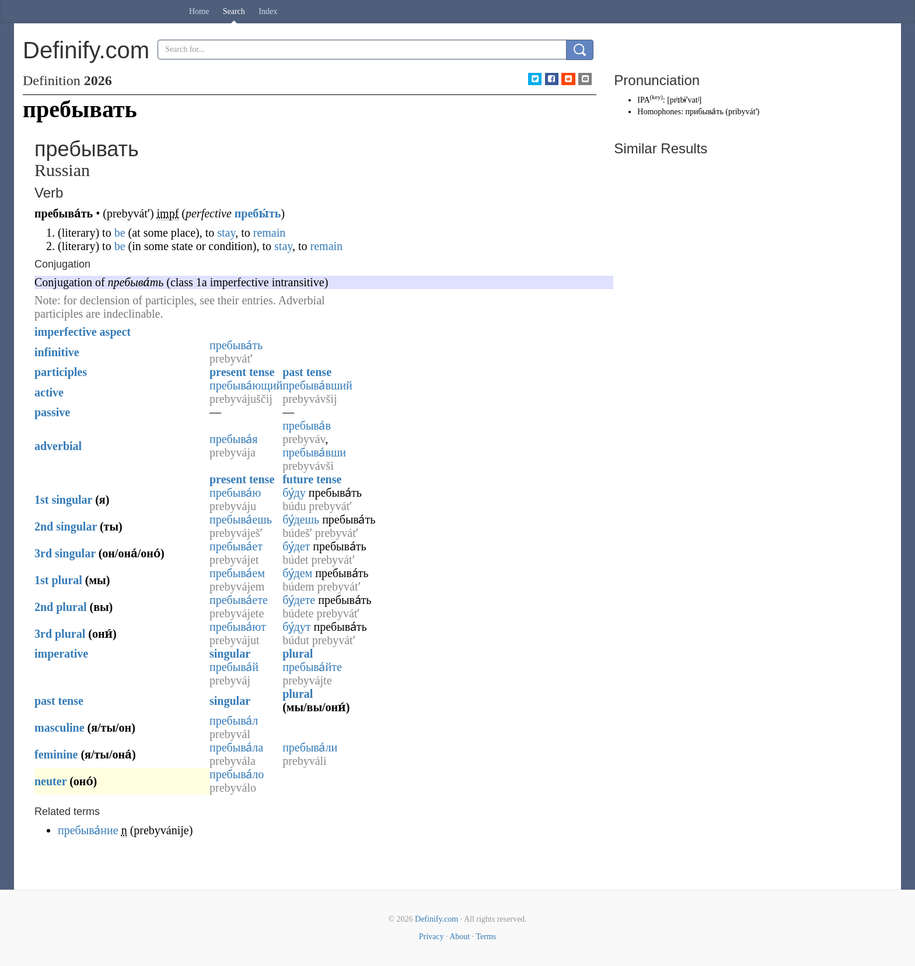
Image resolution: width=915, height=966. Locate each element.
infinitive (56, 352)
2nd (43, 526)
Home (199, 11)
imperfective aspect (82, 331)
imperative (61, 653)
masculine (59, 727)
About (459, 936)
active (49, 392)
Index (268, 11)
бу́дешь (300, 519)
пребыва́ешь (240, 519)
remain (269, 232)
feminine (56, 754)
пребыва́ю (235, 492)
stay (226, 232)
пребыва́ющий (245, 385)
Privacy (431, 936)
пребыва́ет (236, 546)
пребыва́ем (237, 573)
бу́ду (294, 492)
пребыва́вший (317, 385)
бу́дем (297, 573)
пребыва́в (306, 425)
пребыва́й (234, 667)
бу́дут (296, 626)
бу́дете (298, 599)
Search (234, 11)
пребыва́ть (236, 345)
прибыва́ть (704, 111)
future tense (311, 479)
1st (41, 499)
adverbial (58, 446)
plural (66, 580)
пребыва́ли (309, 747)
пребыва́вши (314, 452)
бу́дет (296, 546)
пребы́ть (258, 213)
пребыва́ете (238, 599)
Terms (486, 936)
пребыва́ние (88, 830)
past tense (306, 372)
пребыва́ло (236, 774)
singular (71, 499)
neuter (50, 781)
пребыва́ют (237, 626)
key (656, 97)
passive (52, 412)
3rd (43, 553)
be (119, 232)
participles (60, 372)
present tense (241, 372)
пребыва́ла (236, 747)
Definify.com (436, 919)
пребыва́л (233, 720)
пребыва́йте (312, 667)
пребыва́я (233, 439)
